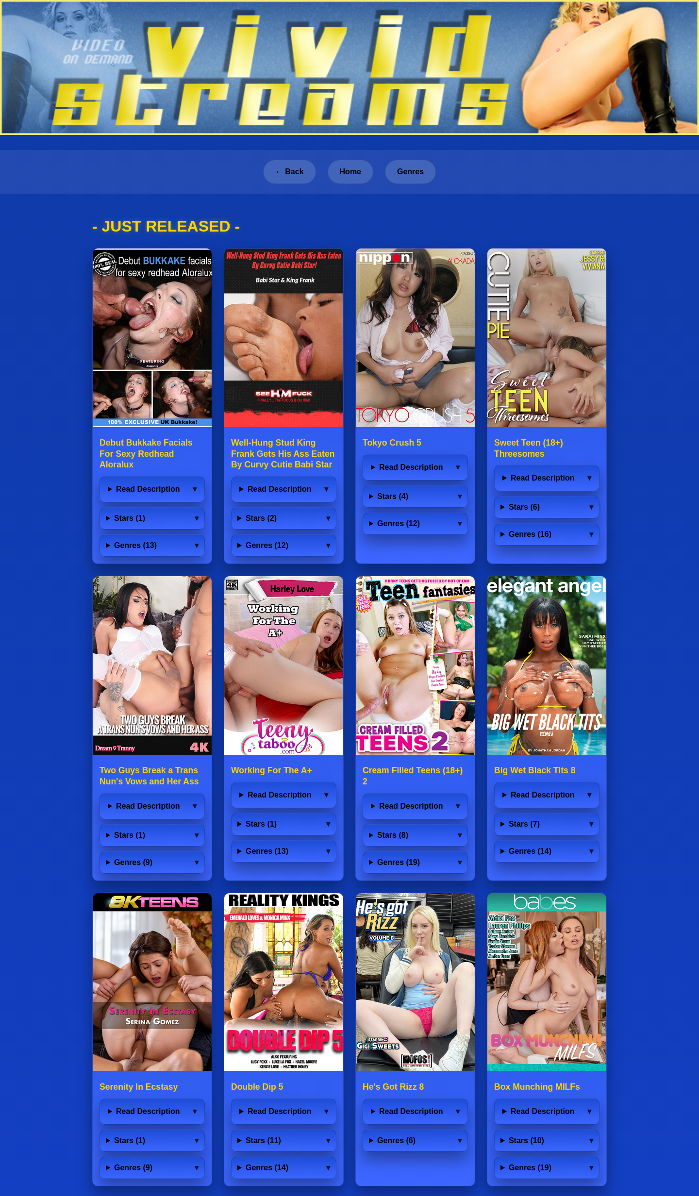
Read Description (148, 489)
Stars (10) (526, 1140)
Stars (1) (129, 518)
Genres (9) (133, 862)
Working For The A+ (271, 770)
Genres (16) (530, 534)
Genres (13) (135, 545)
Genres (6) (396, 1140)
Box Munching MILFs (537, 1087)
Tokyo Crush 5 (392, 443)
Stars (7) (524, 824)
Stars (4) (392, 496)
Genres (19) (398, 862)
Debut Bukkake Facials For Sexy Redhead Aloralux (146, 454)
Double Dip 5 (257, 1087)
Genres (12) (267, 545)
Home (350, 171)
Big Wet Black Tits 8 (535, 770)
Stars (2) (261, 518)
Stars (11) (263, 1140)
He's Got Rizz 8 (393, 1087)
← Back (289, 171)
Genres (410, 171)
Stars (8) (392, 835)
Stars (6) (524, 507)
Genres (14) (530, 851)
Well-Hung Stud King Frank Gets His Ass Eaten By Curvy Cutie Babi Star (283, 454)
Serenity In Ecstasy (139, 1087)
